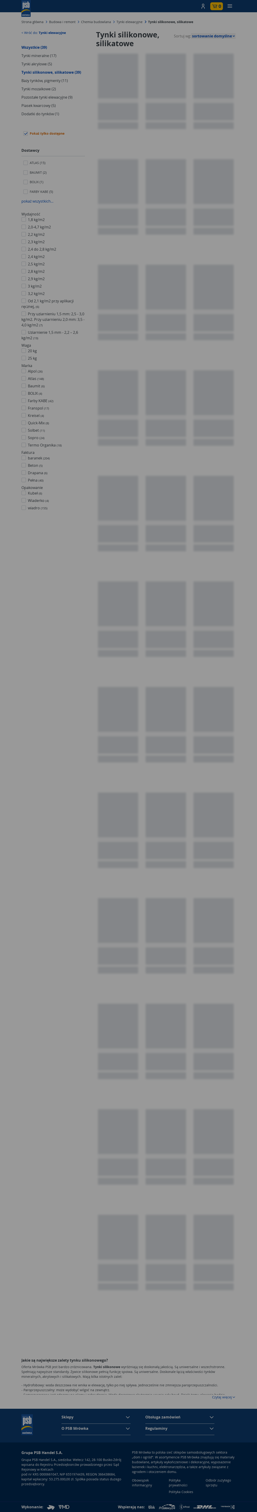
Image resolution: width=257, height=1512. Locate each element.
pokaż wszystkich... (37, 201)
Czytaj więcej (224, 1397)
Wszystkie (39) (34, 47)
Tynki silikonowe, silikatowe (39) (51, 72)
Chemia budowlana (96, 22)
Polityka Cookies (181, 1492)
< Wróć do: (43, 32)
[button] (203, 6)
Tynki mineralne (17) (38, 55)
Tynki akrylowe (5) (36, 64)
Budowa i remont (62, 22)
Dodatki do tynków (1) (40, 113)
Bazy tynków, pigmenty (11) (44, 80)
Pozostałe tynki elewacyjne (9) (47, 97)
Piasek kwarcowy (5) (38, 105)
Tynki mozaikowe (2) (38, 88)
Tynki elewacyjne (130, 22)
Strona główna (32, 22)
